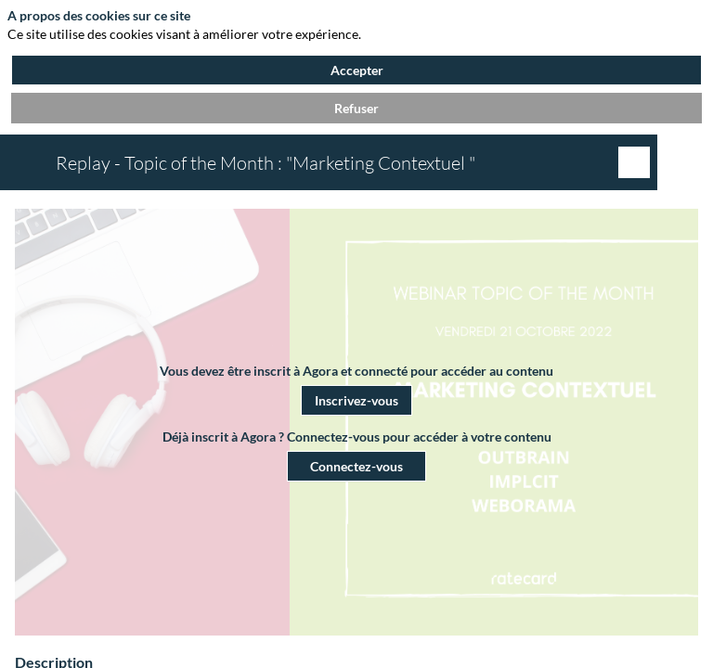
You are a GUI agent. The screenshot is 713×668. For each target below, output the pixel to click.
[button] (356, 400)
